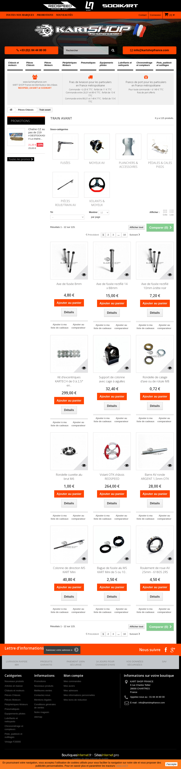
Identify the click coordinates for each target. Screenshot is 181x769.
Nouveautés (64, 15)
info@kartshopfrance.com (149, 50)
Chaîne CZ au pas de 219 (36, 131)
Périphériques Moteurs (70, 64)
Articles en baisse (14, 686)
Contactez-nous (42, 695)
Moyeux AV (97, 163)
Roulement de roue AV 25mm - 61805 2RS (155, 570)
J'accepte (171, 764)
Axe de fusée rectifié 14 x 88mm (112, 286)
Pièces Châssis (30, 64)
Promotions (45, 15)
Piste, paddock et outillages (164, 64)
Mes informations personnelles (79, 695)
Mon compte (73, 675)
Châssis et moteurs (13, 64)
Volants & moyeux (97, 203)
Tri (51, 212)
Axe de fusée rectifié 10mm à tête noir (154, 286)
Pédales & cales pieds (160, 165)
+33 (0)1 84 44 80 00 (31, 50)
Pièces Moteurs (48, 64)
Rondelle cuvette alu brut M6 (69, 476)
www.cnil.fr (122, 765)
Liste (171, 212)
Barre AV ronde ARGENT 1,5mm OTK (155, 476)
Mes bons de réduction (75, 699)
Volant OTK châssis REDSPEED (112, 476)
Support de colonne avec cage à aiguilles (112, 379)
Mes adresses (71, 690)
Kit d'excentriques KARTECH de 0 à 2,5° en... (69, 381)
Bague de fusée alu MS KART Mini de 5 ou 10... (112, 570)
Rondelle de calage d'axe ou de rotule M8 (154, 379)
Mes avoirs (69, 686)
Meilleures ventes (43, 690)
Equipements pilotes (106, 64)
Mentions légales (43, 699)
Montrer (93, 212)
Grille (165, 212)
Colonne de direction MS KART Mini (69, 570)
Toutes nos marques (20, 15)
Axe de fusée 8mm (69, 284)
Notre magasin (41, 712)
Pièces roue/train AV (65, 203)
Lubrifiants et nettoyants (125, 64)
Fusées (65, 163)
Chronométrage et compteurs (144, 64)
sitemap (38, 716)
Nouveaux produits (14, 681)
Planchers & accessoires (128, 165)
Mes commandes (72, 681)
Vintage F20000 (13, 741)
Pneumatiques (88, 63)
